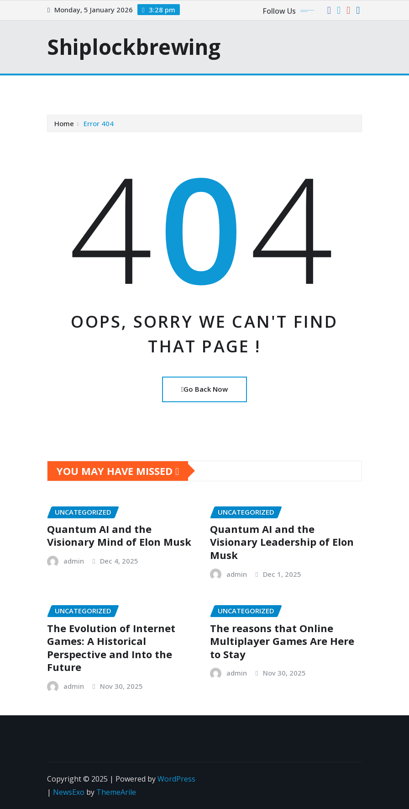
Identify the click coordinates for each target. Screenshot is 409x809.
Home (64, 123)
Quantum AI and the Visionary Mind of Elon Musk (119, 535)
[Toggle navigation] (60, 88)
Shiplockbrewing (133, 46)
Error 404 (99, 123)
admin (73, 560)
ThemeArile (116, 792)
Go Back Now (204, 389)
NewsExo (68, 792)
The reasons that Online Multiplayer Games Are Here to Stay (282, 641)
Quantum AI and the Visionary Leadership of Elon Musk (282, 542)
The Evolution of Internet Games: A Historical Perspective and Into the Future (111, 647)
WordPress (176, 779)
